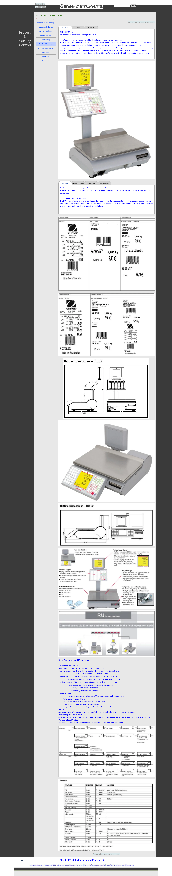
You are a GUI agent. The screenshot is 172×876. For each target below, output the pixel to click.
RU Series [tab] (65, 27)
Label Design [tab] (104, 183)
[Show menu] (22, 859)
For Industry (45, 40)
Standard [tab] (78, 27)
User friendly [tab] (91, 27)
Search (134, 5)
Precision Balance (45, 31)
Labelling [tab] (65, 183)
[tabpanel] (42, 5)
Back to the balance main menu (141, 22)
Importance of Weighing (45, 23)
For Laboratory (45, 35)
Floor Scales (45, 52)
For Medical (45, 57)
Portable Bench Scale (45, 48)
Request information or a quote (106, 854)
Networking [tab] (91, 183)
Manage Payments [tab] (78, 183)
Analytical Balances (46, 27)
